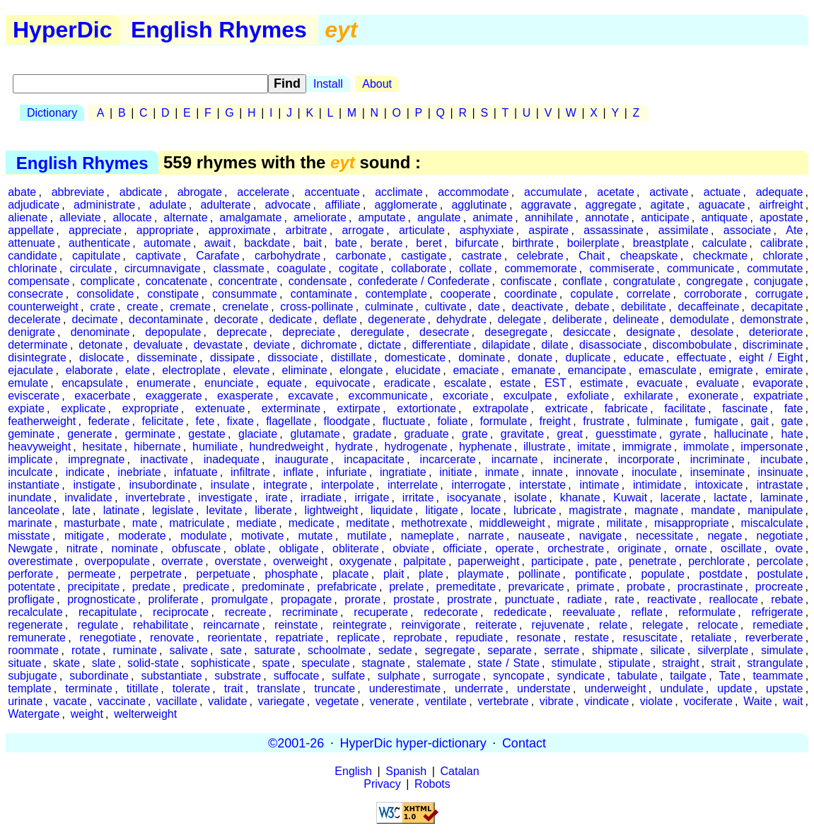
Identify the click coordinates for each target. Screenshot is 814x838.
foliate (452, 421)
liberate (273, 510)
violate (656, 701)
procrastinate (710, 587)
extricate (566, 408)
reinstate (296, 625)
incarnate (515, 459)
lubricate (534, 510)
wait (793, 701)
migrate (576, 523)
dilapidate (506, 345)
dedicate (291, 319)
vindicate (606, 701)
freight (555, 421)
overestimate (40, 561)
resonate (539, 638)
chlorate (783, 256)
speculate (325, 663)
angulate (438, 217)
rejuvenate (558, 625)
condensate (318, 281)
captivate (158, 256)
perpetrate (156, 574)
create (142, 307)
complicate (107, 281)
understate (544, 688)
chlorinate (32, 268)
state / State (508, 663)
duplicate (587, 357)
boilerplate (593, 243)
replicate (358, 638)
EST (555, 383)
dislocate (101, 357)
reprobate (417, 638)
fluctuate (404, 421)
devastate (218, 345)
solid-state (153, 663)
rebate (787, 599)
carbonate (361, 256)
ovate (789, 548)
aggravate (546, 205)
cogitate (358, 268)
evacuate (659, 383)
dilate (554, 345)
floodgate (347, 421)
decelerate (34, 319)
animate (492, 217)
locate (485, 510)
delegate (519, 319)
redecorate (451, 612)
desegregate (515, 332)
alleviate (80, 217)
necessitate (664, 536)
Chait (591, 256)
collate (475, 268)
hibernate (157, 447)
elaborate (89, 370)
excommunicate (388, 396)
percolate (780, 561)
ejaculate (30, 370)
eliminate (304, 370)
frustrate (603, 421)
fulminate (659, 421)
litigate (441, 510)
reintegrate (359, 625)
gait (759, 421)
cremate (190, 307)
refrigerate (777, 612)
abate (22, 192)
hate (792, 434)
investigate (225, 497)
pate (606, 561)
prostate (413, 599)
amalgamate (250, 217)
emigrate (730, 370)
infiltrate (250, 472)
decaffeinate (708, 307)
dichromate (329, 345)
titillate (142, 688)
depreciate (308, 332)
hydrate (354, 447)
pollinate (539, 574)
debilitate (643, 307)
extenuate (220, 408)
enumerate (163, 383)
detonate (100, 345)
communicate (700, 268)
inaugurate (302, 459)
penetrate (653, 561)
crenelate (245, 307)
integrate (285, 485)
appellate (31, 230)
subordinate (99, 676)
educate (644, 357)
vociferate (707, 701)
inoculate (654, 472)
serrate (561, 650)
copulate (592, 294)
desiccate (587, 332)
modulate (203, 536)
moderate (142, 536)
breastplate (661, 243)
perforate (30, 574)
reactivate (671, 599)
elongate (361, 370)
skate (66, 663)
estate (515, 383)
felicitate (163, 421)
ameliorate (320, 217)
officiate (462, 548)
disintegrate (37, 357)
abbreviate (78, 192)
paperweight (488, 561)
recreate (246, 612)
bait (312, 243)
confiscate (526, 281)
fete (205, 421)
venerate (392, 701)
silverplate (722, 650)
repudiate (479, 638)
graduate (427, 434)
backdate (267, 243)
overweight (300, 561)
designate (650, 332)
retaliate (711, 638)
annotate (607, 217)
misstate (29, 536)
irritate (418, 497)
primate (595, 587)
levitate (225, 510)
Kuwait (630, 497)
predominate (273, 587)
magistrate (595, 510)
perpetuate (224, 574)
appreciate (95, 230)
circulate (91, 268)
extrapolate (500, 408)
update (734, 688)
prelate (406, 587)
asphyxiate (487, 230)
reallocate (733, 599)
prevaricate (536, 587)
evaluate (717, 383)
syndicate (581, 676)
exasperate (245, 396)
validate (227, 701)
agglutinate (478, 205)
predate (151, 587)
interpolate (347, 485)
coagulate (301, 268)
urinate (25, 701)
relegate (662, 625)
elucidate (418, 370)
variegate (281, 701)
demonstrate (771, 319)
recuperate (381, 612)
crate (102, 307)
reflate (646, 612)
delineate (636, 319)
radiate (584, 599)
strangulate (775, 663)
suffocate (297, 676)
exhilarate (648, 396)
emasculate (668, 370)
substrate (237, 676)
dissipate (232, 357)
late (81, 510)
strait (723, 663)
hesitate (102, 447)
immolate (706, 447)
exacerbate (102, 396)
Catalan (460, 771)
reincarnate (231, 625)
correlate (648, 294)
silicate (668, 650)
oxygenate (365, 561)
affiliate (342, 205)
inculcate (30, 472)
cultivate (446, 307)
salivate (189, 650)
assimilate (683, 230)
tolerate (191, 688)
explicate (83, 408)
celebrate (540, 256)
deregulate (378, 332)
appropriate (165, 230)
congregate (714, 281)
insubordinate (163, 485)
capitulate (96, 256)
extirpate (358, 408)
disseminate (166, 357)
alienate (27, 217)
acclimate (399, 192)
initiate (455, 472)
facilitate (685, 408)
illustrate (544, 447)
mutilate (367, 536)
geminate (31, 434)
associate (747, 230)
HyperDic (62, 29)
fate (793, 408)
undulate (681, 688)
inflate (298, 472)
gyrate (685, 434)
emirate (784, 370)
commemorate (540, 268)
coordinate (530, 294)
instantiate (33, 485)
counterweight (43, 307)
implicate (30, 459)
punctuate (529, 599)
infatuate (195, 472)
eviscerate (33, 396)
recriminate (310, 612)
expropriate (150, 408)
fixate (240, 421)
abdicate (141, 192)
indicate (85, 472)
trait (233, 688)
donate (535, 357)
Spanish (405, 771)
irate (276, 497)
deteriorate (776, 332)
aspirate (548, 230)
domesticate (415, 357)
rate (624, 599)
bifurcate (477, 243)
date (489, 307)
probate (646, 587)
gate (792, 421)
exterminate (291, 408)
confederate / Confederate (423, 281)
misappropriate (691, 523)
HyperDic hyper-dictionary (413, 742)
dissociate (292, 357)
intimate (600, 485)
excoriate (466, 396)
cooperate (466, 294)
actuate (722, 192)
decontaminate (166, 319)
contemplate (396, 294)
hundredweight (286, 447)
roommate (33, 650)
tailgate (688, 676)
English (353, 771)
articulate (422, 230)
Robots (432, 784)
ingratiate (403, 472)
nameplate (427, 536)
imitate (593, 447)
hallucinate (741, 434)
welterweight (145, 714)
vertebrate (502, 701)
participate (557, 561)
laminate (781, 497)
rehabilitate (160, 625)
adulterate (225, 205)
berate (386, 243)
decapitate (777, 307)
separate (509, 650)
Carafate (217, 256)
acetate (615, 192)
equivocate (342, 383)
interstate (542, 485)
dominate (481, 357)
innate (547, 472)
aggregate (611, 205)
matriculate (196, 523)
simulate (782, 650)
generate (89, 434)
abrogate (200, 192)
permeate (92, 574)
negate (724, 536)
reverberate (774, 638)
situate (24, 663)
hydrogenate (416, 447)
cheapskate (649, 256)
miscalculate (771, 523)
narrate (486, 536)
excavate (310, 396)
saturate (275, 650)
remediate (777, 625)
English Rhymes (219, 29)
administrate (104, 205)
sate (231, 650)
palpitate (424, 561)
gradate (372, 434)
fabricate (626, 408)
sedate (395, 650)
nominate (135, 548)
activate (668, 192)
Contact (524, 742)
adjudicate (33, 205)
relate (613, 625)
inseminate (717, 472)
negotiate (780, 536)
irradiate (321, 497)
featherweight (42, 421)
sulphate (399, 676)
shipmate (615, 650)
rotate (85, 650)
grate (474, 434)
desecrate (444, 332)
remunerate (37, 638)
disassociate (610, 345)
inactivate (164, 459)
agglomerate (406, 205)
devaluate (158, 345)
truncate (334, 688)
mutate (315, 536)
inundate (29, 497)
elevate (251, 370)
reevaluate (588, 612)
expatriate (778, 396)
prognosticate (101, 599)
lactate (730, 497)
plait (393, 574)
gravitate (522, 434)
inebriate (139, 472)
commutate (775, 268)
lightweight (331, 510)
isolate (530, 497)
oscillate (741, 548)
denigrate (31, 332)
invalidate (88, 497)
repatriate (300, 638)
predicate (205, 587)
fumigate (716, 421)
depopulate (173, 332)
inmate (502, 472)
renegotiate (107, 638)
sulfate (348, 676)
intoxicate (719, 485)
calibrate (781, 243)
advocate (287, 205)
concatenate (176, 281)
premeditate (466, 587)
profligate (31, 599)
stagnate (383, 663)
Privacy (382, 784)
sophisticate (220, 663)
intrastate (780, 485)
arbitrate (306, 230)
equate (284, 383)
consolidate (105, 294)
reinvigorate (431, 625)
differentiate (441, 345)
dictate (384, 345)
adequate (779, 192)
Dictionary (52, 113)
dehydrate (461, 319)
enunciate (228, 383)
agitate (668, 205)
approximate (240, 230)
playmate (481, 574)
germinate (150, 434)
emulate (28, 383)
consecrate (35, 294)
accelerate (263, 192)
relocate (718, 625)
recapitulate (108, 612)
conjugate (778, 281)
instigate (94, 485)
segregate (449, 650)
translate (278, 688)
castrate (482, 256)
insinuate (780, 472)
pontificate (601, 574)
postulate (780, 574)
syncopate (519, 676)
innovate (597, 472)
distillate (351, 357)
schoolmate (337, 650)
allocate (131, 217)
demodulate (699, 319)
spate (275, 663)
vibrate (557, 701)
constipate (173, 294)
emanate (533, 370)
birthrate (533, 243)
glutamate (314, 434)
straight (680, 663)
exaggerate (174, 396)
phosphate (291, 574)
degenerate (396, 319)
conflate (582, 281)
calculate (724, 243)
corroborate (713, 294)
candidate (32, 256)
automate (167, 243)
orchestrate (575, 548)
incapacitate (374, 459)
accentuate (331, 192)
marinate (30, 523)
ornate (691, 548)
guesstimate (625, 434)
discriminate (773, 345)
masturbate (92, 523)
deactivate (537, 307)
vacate (70, 701)
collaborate (418, 268)
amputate (382, 217)
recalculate (35, 612)
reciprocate (181, 612)
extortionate (426, 408)
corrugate (779, 294)
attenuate (31, 243)
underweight (615, 688)
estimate (601, 383)
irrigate (371, 497)
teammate (777, 676)
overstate (238, 561)
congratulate (644, 281)
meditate (367, 523)
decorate (236, 319)
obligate (299, 548)
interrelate (413, 485)
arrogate (363, 230)
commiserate (622, 268)
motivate (262, 536)
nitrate (82, 548)
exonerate (713, 396)
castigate (423, 256)
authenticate (99, 243)
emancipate (597, 370)
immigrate (646, 447)
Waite (757, 701)
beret (428, 243)
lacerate (681, 497)
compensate (38, 281)
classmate (239, 268)
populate (663, 574)
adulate (168, 205)
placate (350, 574)
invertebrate (155, 497)
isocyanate (474, 497)
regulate (97, 625)
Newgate (30, 548)
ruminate (135, 650)
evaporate (777, 383)
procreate (779, 587)
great (570, 434)
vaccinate (122, 701)
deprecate (241, 332)
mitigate (84, 536)
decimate (95, 319)
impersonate (771, 447)
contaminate (321, 294)
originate (639, 548)
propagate (306, 599)
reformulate (706, 612)
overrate (182, 561)
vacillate (176, 701)
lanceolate (33, 510)
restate (591, 638)
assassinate (613, 230)
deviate (272, 345)
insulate (230, 485)
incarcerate (448, 459)
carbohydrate (287, 256)
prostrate (469, 599)
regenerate (35, 625)
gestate (206, 434)
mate (145, 523)
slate (104, 663)
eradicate (407, 383)
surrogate (457, 676)
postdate (720, 574)
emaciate (476, 370)
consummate (244, 294)
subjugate (32, 676)
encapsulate (92, 383)
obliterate (355, 548)
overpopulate (117, 561)
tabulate (637, 676)
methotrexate (434, 523)
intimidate (657, 485)
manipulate (775, 510)
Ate (794, 230)
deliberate (577, 319)
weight (87, 714)
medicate (312, 523)
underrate (479, 688)
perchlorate (716, 561)
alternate (185, 217)
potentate (31, 587)
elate (137, 370)
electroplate (191, 370)
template (29, 688)
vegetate (337, 701)
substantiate (171, 676)
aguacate (721, 205)
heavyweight (39, 447)
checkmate (720, 256)
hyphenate (485, 447)
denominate (100, 332)
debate (592, 307)
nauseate (541, 536)
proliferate (173, 599)
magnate (656, 510)
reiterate (496, 625)
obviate (411, 548)
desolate (712, 332)
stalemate (441, 663)
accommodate (473, 192)
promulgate (239, 599)
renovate (172, 638)
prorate (362, 599)
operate (514, 548)
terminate (88, 688)
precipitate (93, 587)
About (377, 84)
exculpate (528, 396)
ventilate (445, 701)
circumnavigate (162, 268)
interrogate (479, 485)
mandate (713, 510)
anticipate (665, 217)
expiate (26, 408)
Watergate (33, 714)
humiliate (215, 447)
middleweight (512, 523)
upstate (784, 688)
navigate (600, 536)
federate (109, 421)
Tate (729, 676)
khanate (580, 497)
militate (625, 523)
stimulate (573, 663)
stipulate (629, 663)
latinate (121, 510)
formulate (504, 421)
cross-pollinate (316, 307)
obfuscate (196, 548)
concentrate (248, 281)
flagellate (288, 421)
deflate (340, 319)
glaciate (257, 434)
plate (431, 574)
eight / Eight (771, 357)
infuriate (347, 472)
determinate (38, 345)
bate (346, 243)
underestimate (405, 688)
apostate (781, 217)
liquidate (392, 510)
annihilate (549, 217)
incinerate (577, 459)
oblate (250, 548)
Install (328, 84)
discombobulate (692, 345)
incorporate (646, 459)
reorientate (235, 638)
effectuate (701, 357)
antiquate (724, 217)
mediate (256, 523)
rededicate (520, 612)
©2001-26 (296, 742)
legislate (173, 510)
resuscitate (650, 638)
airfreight (781, 205)
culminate (389, 307)
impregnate (96, 459)
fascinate (744, 408)
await (217, 243)
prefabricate (347, 587)
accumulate (553, 192)
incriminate (717, 459)
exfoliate (588, 396)
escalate (465, 383)
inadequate (232, 459)
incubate (781, 459)
